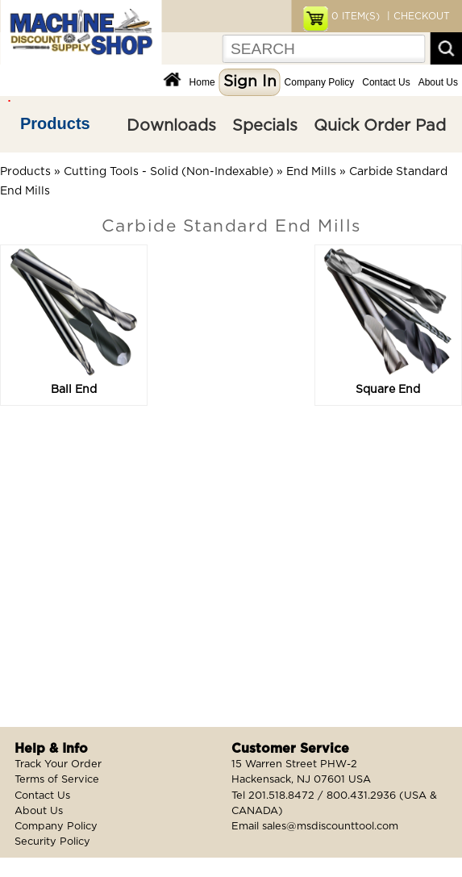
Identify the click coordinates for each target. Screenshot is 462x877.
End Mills (311, 171)
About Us (438, 82)
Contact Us (386, 82)
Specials (265, 126)
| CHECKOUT (417, 16)
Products (55, 123)
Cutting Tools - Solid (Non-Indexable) (168, 171)
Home (202, 82)
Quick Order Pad (380, 126)
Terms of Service (57, 780)
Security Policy (52, 842)
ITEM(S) (355, 16)
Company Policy (320, 82)
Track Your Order (58, 764)
